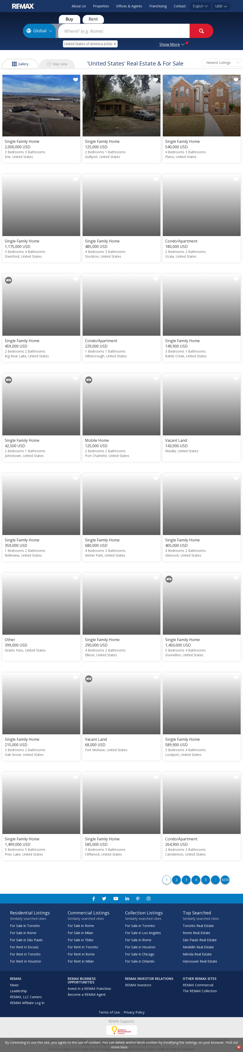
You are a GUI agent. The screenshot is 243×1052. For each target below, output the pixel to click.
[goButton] (201, 31)
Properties (101, 6)
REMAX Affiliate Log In (27, 1003)
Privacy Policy (134, 1012)
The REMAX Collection (200, 991)
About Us (79, 6)
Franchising (158, 6)
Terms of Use (109, 1012)
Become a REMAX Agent (87, 994)
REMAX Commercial (198, 985)
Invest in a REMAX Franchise (89, 988)
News (14, 985)
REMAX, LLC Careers (26, 997)
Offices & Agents (129, 6)
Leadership (18, 991)
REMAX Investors (138, 985)
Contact (180, 6)
